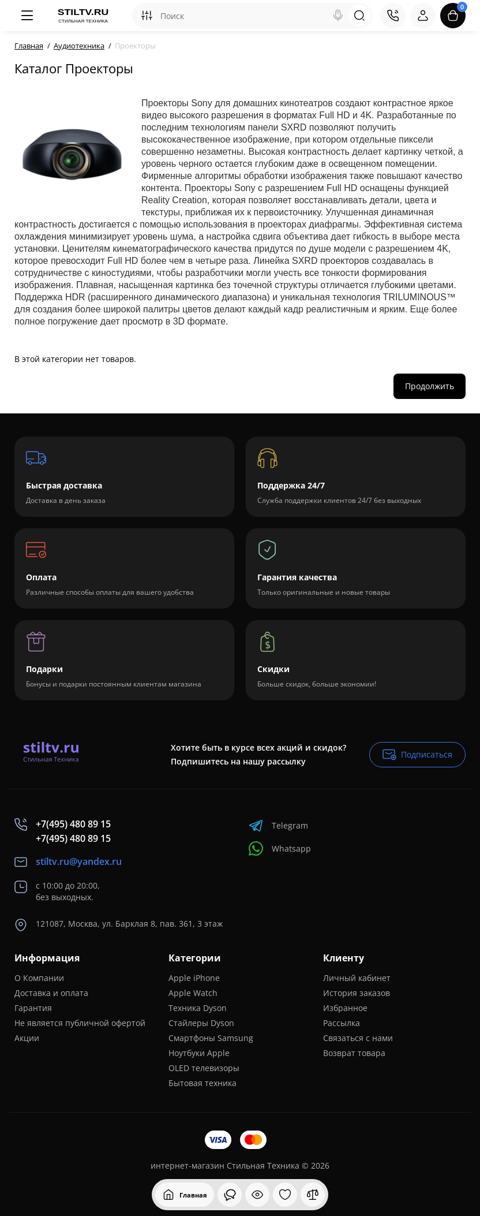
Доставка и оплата (51, 992)
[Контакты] (393, 15)
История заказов (356, 992)
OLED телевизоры (203, 1067)
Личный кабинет (357, 977)
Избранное (345, 1007)
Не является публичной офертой (79, 1022)
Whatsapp (280, 848)
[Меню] (27, 15)
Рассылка (341, 1022)
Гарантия (33, 1007)
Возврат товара (354, 1052)
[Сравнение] (313, 1195)
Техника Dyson (197, 1007)
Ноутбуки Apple (199, 1052)
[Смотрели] (229, 1195)
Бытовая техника (202, 1082)
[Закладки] (285, 1195)
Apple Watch (192, 992)
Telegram (278, 825)
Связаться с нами (358, 1037)
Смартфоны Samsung (210, 1037)
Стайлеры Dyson (201, 1022)
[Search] (338, 16)
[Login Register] (423, 15)
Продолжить (429, 386)
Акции (26, 1037)
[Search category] (147, 16)
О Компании (39, 977)
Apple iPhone (194, 977)
